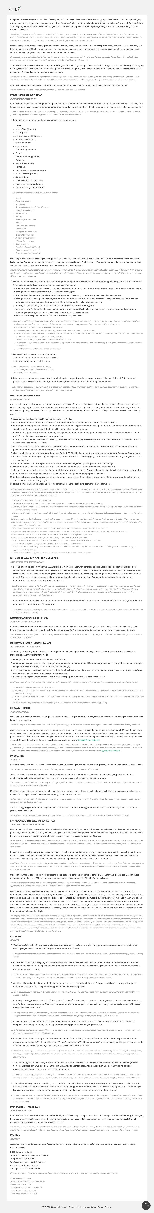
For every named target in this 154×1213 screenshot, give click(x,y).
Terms (100, 1207)
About (64, 1207)
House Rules (90, 1207)
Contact (72, 1207)
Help (79, 1207)
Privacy (108, 1207)
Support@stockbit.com (88, 740)
